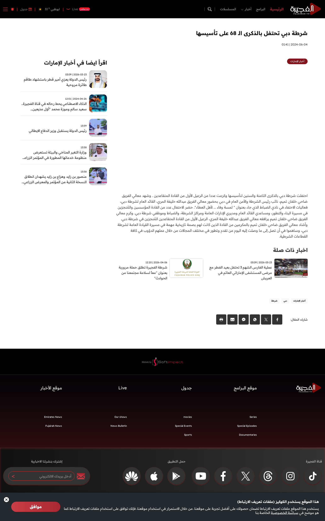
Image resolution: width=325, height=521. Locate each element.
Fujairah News (53, 426)
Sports (188, 435)
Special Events (183, 426)
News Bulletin (118, 426)
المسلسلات (228, 9)
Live (122, 388)
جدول (24, 9)
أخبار (248, 9)
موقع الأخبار (51, 388)
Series (253, 417)
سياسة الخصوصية (284, 513)
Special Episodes (247, 426)
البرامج (260, 9)
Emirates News (53, 417)
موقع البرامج (245, 388)
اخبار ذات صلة (290, 249)
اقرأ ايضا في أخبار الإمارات (74, 62)
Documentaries (248, 435)
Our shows (120, 417)
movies (187, 417)
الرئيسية (277, 9)
